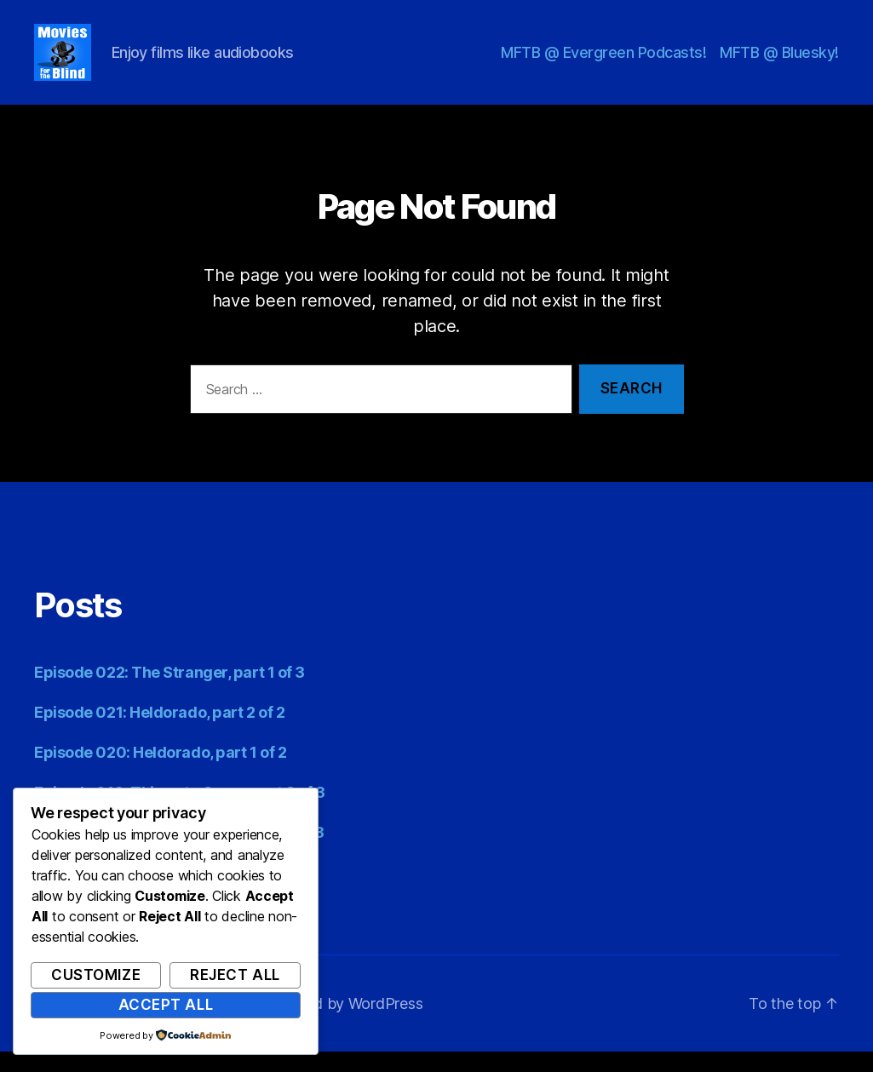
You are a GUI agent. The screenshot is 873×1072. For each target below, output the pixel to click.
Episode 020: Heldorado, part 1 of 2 (160, 773)
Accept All (166, 1004)
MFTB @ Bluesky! (779, 62)
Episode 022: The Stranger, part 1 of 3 (169, 693)
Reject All (235, 974)
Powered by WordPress (342, 1024)
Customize (96, 974)
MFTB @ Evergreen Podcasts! (603, 62)
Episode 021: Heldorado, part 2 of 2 (159, 733)
